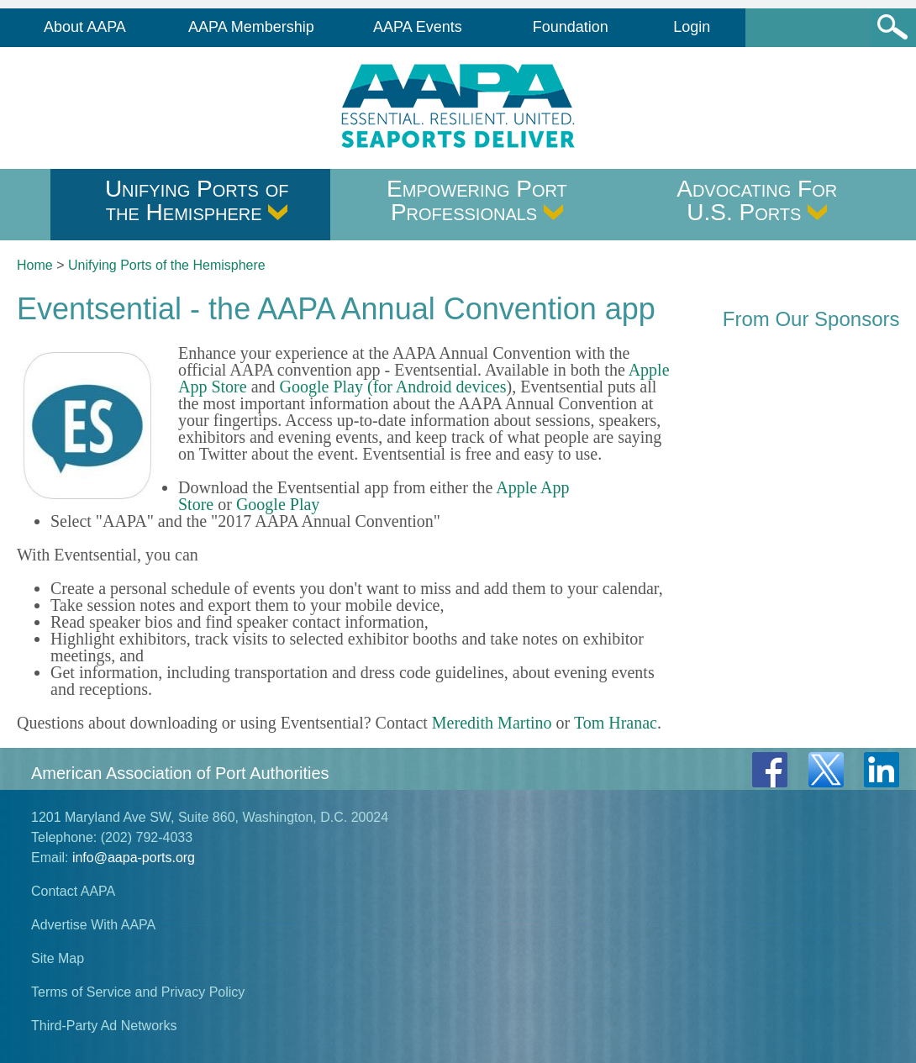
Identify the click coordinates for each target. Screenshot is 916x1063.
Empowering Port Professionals (477, 200)
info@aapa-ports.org (133, 857)
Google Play (277, 504)
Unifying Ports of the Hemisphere (197, 200)
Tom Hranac (615, 722)
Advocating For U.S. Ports (756, 200)
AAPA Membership (251, 26)
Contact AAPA (73, 891)
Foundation (570, 26)
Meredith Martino (492, 722)
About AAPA (85, 26)
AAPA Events (417, 26)
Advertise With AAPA (93, 925)
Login (691, 26)
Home (35, 265)
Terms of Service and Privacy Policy (138, 992)
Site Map (57, 958)
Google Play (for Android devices (393, 386)
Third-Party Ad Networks (103, 1025)
